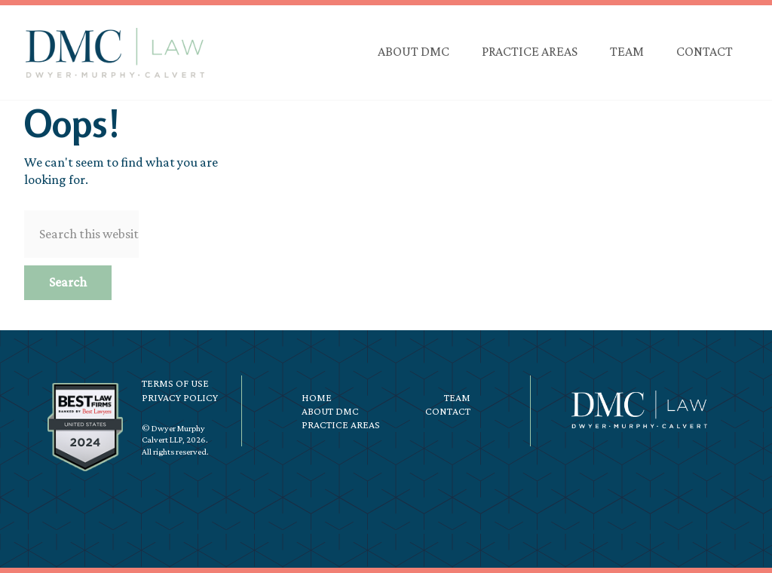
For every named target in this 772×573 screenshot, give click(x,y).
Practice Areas (341, 424)
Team (457, 397)
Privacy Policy (180, 397)
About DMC (330, 411)
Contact (447, 411)
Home (317, 397)
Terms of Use (175, 383)
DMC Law (114, 53)
